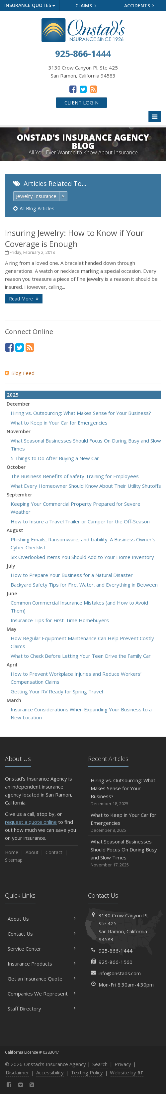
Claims (85, 5)
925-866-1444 (115, 950)
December (18, 404)
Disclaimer (17, 1072)
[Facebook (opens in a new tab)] (72, 88)
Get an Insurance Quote (41, 978)
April (12, 664)
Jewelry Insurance (36, 196)
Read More (24, 298)
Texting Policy (87, 1072)
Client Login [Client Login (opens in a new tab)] (81, 102)
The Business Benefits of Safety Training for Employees (75, 476)
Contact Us (41, 933)
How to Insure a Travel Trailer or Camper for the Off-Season (80, 521)
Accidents (139, 5)
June (12, 593)
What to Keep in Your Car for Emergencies (59, 422)
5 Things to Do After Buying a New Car (55, 458)
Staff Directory (41, 1008)
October (16, 467)
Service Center (41, 948)
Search (100, 1064)
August (15, 530)
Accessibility (50, 1072)
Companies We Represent (41, 993)
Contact (53, 852)
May (12, 629)
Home (11, 852)
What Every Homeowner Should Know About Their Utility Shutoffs (86, 485)
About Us (41, 918)
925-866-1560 (115, 962)
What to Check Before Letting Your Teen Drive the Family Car (81, 655)
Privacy (123, 1064)
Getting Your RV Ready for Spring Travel (57, 691)
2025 (13, 394)
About (32, 852)
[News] (93, 88)
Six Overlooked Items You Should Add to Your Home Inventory (82, 557)
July (11, 566)
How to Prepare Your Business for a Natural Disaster (72, 575)
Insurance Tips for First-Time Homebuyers (60, 620)
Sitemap (14, 860)
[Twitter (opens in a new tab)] (83, 88)
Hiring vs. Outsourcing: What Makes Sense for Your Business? (81, 413)
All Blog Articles (33, 208)
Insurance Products (41, 963)
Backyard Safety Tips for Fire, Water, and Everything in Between (84, 584)
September (19, 494)
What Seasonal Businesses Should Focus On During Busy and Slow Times (124, 853)
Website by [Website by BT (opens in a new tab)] (126, 1072)
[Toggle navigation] (154, 116)
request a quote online (31, 822)
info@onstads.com (120, 973)
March (14, 700)
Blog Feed (20, 373)
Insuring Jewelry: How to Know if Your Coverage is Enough (74, 238)
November (19, 431)
